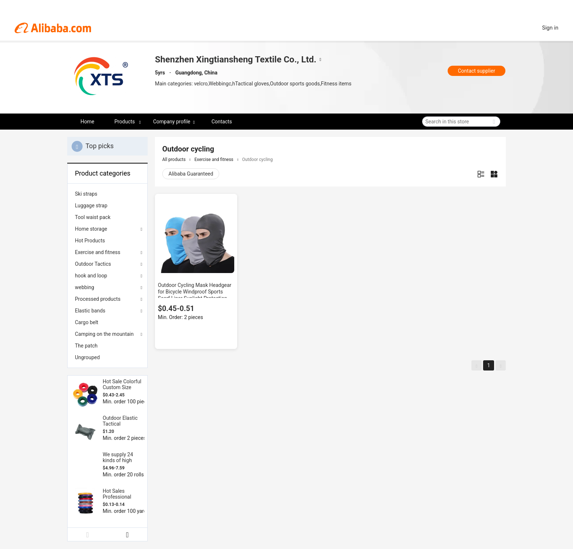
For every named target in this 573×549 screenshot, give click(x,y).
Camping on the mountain (104, 334)
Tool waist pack (92, 217)
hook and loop (91, 276)
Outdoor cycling (257, 159)
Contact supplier (476, 71)
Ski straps (86, 194)
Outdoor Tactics (93, 264)
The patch (86, 346)
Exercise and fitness (97, 252)
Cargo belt (86, 322)
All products (174, 159)
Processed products (98, 299)
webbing (84, 287)
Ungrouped (87, 357)
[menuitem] (107, 194)
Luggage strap (91, 205)
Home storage (91, 229)
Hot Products (90, 240)
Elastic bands (90, 311)
